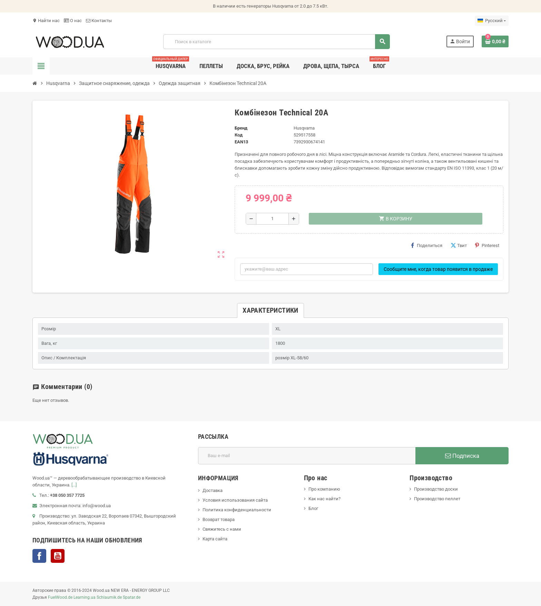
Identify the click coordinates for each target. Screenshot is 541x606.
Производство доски (436, 489)
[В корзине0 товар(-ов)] (495, 41)
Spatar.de (131, 597)
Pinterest (487, 245)
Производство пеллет (437, 498)
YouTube (58, 556)
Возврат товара (219, 519)
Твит (459, 245)
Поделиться (426, 245)
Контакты (99, 20)
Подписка (462, 455)
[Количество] (272, 218)
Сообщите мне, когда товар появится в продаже (438, 269)
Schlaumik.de (109, 597)
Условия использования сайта (235, 500)
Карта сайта (215, 538)
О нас (73, 20)
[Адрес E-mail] (306, 455)
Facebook (39, 556)
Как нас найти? (324, 498)
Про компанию (324, 489)
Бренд (241, 128)
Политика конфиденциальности (237, 509)
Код (239, 135)
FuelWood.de (60, 597)
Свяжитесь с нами (222, 529)
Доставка (213, 490)
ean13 (241, 141)
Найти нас (46, 20)
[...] (74, 484)
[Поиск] (276, 41)
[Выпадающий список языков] (492, 21)
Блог (313, 508)
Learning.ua (84, 597)
